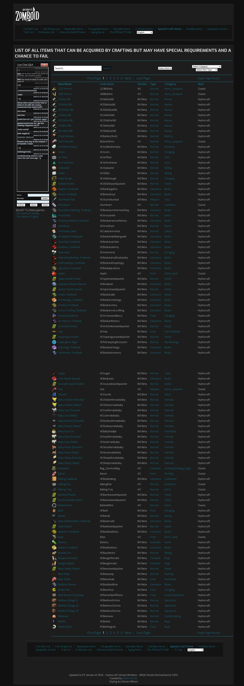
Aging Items (97, 32)
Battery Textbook (68, 547)
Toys (167, 199)
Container (155, 468)
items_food (171, 273)
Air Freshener (65, 162)
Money (168, 99)
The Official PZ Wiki (120, 32)
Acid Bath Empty (67, 146)
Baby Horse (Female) (70, 447)
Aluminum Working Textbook (74, 210)
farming (169, 473)
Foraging (169, 152)
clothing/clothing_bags (177, 468)
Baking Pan (64, 484)
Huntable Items (122, 29)
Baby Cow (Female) (69, 410)
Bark (60, 510)
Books (167, 189)
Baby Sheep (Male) (68, 463)
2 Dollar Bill (64, 115)
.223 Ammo (65, 88)
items (167, 489)
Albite (61, 173)
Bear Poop (64, 574)
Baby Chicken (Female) (71, 399)
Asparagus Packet (68, 336)
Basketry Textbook (68, 531)
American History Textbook (73, 220)
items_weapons (173, 88)
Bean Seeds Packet (69, 568)
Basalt (61, 516)
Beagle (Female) (67, 558)
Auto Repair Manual (69, 378)
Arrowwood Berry (68, 315)
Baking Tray (65, 489)
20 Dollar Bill (65, 120)
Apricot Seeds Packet (70, 289)
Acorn (61, 152)
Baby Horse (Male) (68, 452)
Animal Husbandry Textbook (74, 257)
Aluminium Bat (66, 199)
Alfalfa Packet (66, 183)
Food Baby (170, 431)
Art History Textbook (70, 321)
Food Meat (170, 579)
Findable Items (194, 29)
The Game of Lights (27, 216)
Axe (60, 389)
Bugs (167, 621)
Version (142, 84)
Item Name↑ (65, 84)
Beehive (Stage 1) (67, 600)
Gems (167, 215)
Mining (168, 168)
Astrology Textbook (69, 347)
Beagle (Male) (66, 563)
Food (153, 273)
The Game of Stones (27, 213)
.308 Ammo (65, 94)
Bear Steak (64, 579)
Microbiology (171, 342)
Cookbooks (170, 479)
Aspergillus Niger (68, 342)
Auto (167, 157)
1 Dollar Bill (64, 99)
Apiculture (170, 600)
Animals (169, 399)
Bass (60, 537)
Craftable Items (144, 29)
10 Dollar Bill (65, 104)
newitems (170, 205)
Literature (155, 189)
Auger (61, 373)
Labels (168, 231)
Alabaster (63, 168)
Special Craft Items (169, 29)
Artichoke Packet (67, 326)
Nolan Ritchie (130, 678)
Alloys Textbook (67, 194)
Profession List (46, 32)
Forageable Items (98, 29)
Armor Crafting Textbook (72, 310)
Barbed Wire (65, 505)
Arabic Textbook (67, 294)
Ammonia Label (67, 231)
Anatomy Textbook (69, 247)
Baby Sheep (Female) (70, 457)
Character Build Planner (72, 32)
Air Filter (63, 157)
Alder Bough (65, 178)
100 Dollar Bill (66, 109)
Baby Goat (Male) (68, 442)
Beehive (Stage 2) (68, 605)
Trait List (28, 32)
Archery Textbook (68, 305)
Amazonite (64, 215)
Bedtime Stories (67, 584)
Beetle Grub (64, 626)
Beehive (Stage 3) (68, 611)
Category (170, 84)
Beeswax (63, 616)
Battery (168, 136)
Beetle (62, 621)
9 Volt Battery (66, 136)
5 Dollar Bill (64, 125)
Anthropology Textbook (71, 263)
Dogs (167, 558)
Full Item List (30, 29)
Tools (167, 373)
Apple (61, 273)
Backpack (63, 468)
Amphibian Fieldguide (70, 236)
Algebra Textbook (68, 189)
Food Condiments (174, 595)
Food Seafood (172, 331)
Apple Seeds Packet (69, 278)
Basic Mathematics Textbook (74, 521)
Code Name (107, 84)
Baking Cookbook (67, 479)
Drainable (155, 542)
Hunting (168, 574)
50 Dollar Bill (65, 131)
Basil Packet (65, 526)
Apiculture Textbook (69, 268)
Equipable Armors (218, 29)
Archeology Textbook (70, 300)
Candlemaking (172, 616)
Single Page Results (208, 78)
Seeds (167, 183)
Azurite (62, 394)
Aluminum (64, 205)
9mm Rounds (65, 141)
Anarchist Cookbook (69, 241)
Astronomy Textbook (70, 352)
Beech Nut (64, 589)
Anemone (63, 252)
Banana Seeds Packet (70, 500)
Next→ (129, 78)
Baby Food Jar (66, 431)
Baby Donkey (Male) (69, 426)
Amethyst (64, 226)
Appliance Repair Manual (72, 284)
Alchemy (169, 146)
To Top (178, 649)
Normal (154, 88)
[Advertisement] (175, 13)
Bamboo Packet (67, 494)
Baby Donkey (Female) (71, 421)
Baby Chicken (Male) (69, 405)
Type (153, 84)
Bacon (61, 473)
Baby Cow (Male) (67, 415)
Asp (60, 331)
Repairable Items (74, 29)
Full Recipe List (51, 29)
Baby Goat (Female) (69, 436)
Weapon (154, 199)
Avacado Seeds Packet (71, 384)
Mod (200, 84)
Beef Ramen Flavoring (70, 595)
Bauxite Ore (64, 552)
